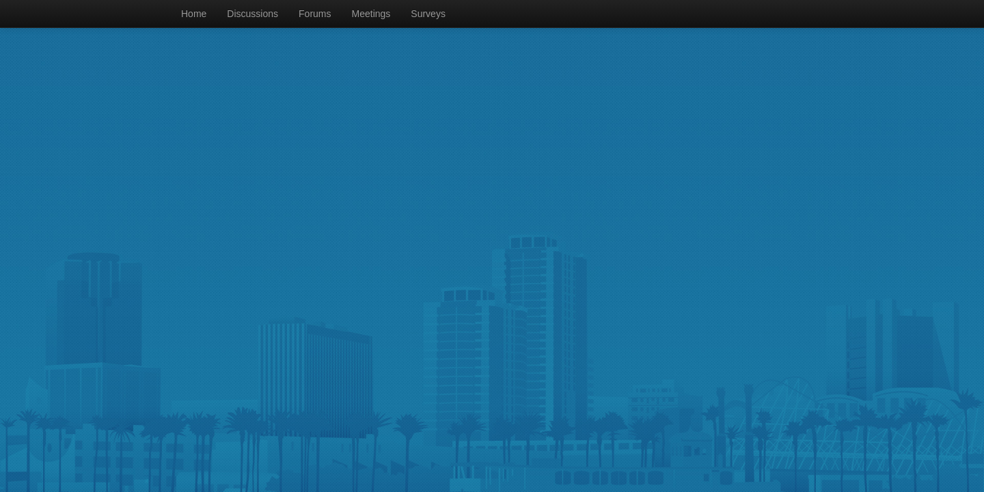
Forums (315, 13)
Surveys (428, 13)
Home (193, 13)
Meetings (371, 13)
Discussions (252, 13)
